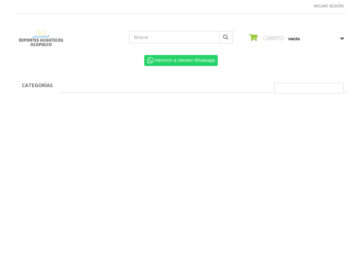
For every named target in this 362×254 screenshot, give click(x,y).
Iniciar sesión (329, 6)
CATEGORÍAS (37, 85)
